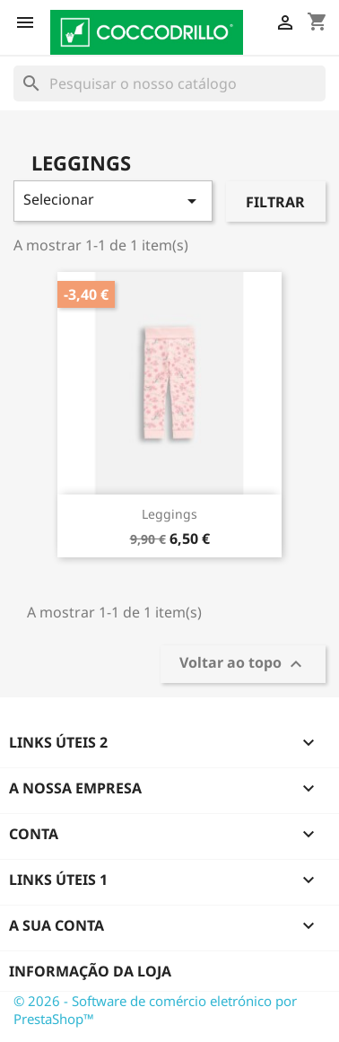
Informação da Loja (90, 971)
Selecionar (113, 200)
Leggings (169, 513)
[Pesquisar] (169, 83)
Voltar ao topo (243, 664)
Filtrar (275, 202)
